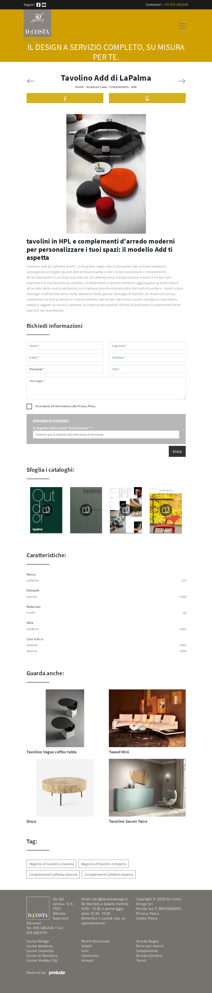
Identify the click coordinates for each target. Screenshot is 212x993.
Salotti (86, 946)
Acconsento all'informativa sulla (65, 406)
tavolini (106, 596)
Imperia (106, 645)
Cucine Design (38, 941)
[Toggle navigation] (182, 25)
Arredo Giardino (149, 956)
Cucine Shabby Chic (42, 960)
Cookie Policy (147, 918)
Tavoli (141, 960)
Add (134, 87)
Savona (106, 651)
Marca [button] (31, 574)
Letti (85, 951)
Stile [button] (30, 622)
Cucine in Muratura (42, 956)
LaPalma (106, 580)
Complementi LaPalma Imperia (108, 874)
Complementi (119, 87)
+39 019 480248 (175, 5)
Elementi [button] (33, 590)
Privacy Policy (87, 406)
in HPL (106, 612)
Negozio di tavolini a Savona (51, 863)
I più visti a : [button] (35, 639)
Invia (177, 451)
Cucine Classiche (40, 951)
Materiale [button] (33, 606)
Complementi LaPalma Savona (53, 874)
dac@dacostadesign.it (110, 899)
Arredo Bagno (147, 941)
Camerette (90, 956)
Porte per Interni (150, 946)
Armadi (87, 960)
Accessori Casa (96, 87)
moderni (106, 629)
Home (79, 87)
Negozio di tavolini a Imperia (103, 863)
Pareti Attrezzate (95, 941)
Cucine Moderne (40, 946)
